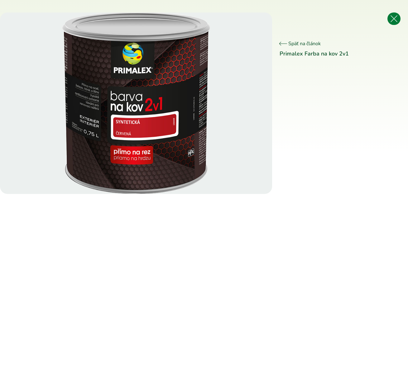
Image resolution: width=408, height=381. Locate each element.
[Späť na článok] (394, 18)
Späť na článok (300, 43)
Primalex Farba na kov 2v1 (314, 53)
